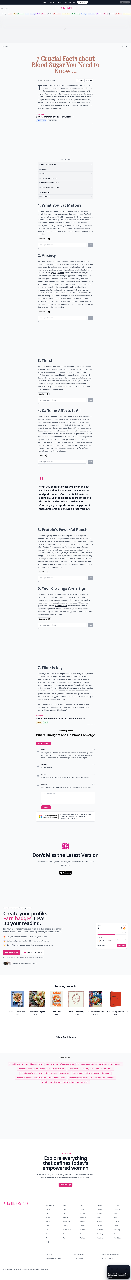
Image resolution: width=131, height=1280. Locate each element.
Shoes (44, 14)
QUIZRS (93, 724)
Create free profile (11, 952)
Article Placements (80, 1254)
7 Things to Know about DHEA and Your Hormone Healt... (40, 1077)
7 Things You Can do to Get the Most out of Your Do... (42, 1068)
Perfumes (100, 1230)
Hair (115, 1217)
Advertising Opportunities (110, 1254)
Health (48, 1222)
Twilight (82, 1238)
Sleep (105, 14)
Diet (38, 14)
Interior (82, 1222)
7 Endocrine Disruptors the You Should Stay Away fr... (65, 1082)
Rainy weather (52, 120)
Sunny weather (41, 120)
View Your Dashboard (32, 952)
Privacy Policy (78, 1258)
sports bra (45, 497)
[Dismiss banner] (92, 814)
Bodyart (48, 1209)
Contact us (49, 1254)
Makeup (65, 1226)
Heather (42, 80)
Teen (47, 1238)
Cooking (83, 14)
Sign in (41, 957)
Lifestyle (117, 1222)
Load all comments (43, 743)
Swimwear (92, 14)
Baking (99, 1205)
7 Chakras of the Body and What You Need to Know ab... (45, 1073)
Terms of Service (107, 1258)
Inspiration (66, 14)
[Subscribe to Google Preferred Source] (48, 816)
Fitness (99, 1213)
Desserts (117, 1209)
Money (33, 14)
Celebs (82, 1209)
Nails (9, 14)
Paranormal (67, 1230)
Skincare (20, 14)
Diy (15, 14)
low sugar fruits (61, 606)
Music (116, 1226)
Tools (47, 1242)
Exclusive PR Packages (53, 1258)
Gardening (57, 14)
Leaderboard (101, 945)
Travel (65, 1238)
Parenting (83, 1230)
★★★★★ (125, 47)
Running (117, 1230)
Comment (46, 807)
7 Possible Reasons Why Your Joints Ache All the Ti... (90, 1068)
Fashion (82, 1213)
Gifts (98, 1217)
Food (115, 1213)
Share (88, 80)
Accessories (50, 1205)
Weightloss (117, 1238)
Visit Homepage (65, 1185)
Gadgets (65, 1217)
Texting (39, 722)
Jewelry (111, 14)
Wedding (118, 14)
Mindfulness (75, 14)
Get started (121, 945)
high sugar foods (57, 273)
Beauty (99, 14)
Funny (4, 14)
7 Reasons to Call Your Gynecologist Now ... (92, 1073)
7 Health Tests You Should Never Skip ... (26, 1064)
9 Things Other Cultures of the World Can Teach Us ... (92, 1077)
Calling (46, 722)
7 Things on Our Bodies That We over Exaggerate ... (99, 1064)
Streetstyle (100, 1234)
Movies (99, 1226)
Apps (64, 1205)
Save (80, 80)
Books (50, 14)
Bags (81, 1205)
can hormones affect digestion (60, 1064)
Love (27, 14)
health (5, 47)
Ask (90, 245)
